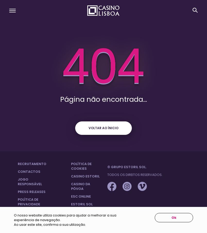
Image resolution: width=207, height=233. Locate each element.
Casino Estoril (85, 176)
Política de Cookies (81, 166)
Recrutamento (32, 164)
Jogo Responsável (30, 181)
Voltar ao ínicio (103, 128)
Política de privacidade (29, 201)
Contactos (29, 171)
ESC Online (81, 196)
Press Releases (32, 192)
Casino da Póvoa (80, 186)
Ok (173, 217)
